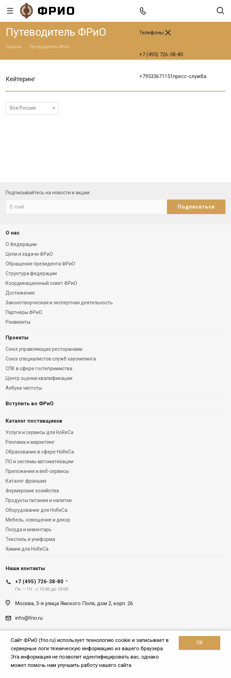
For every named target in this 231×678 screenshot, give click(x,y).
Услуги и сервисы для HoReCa (39, 432)
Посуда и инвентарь (29, 529)
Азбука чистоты (24, 388)
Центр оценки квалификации (39, 378)
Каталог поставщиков (34, 421)
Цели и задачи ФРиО (29, 254)
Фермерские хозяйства (32, 490)
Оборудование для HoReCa (37, 510)
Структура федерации (31, 273)
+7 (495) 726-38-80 (161, 54)
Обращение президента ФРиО (40, 263)
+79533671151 (172, 76)
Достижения (20, 293)
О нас (13, 233)
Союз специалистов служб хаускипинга (51, 359)
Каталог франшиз (26, 481)
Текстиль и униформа (30, 539)
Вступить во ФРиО (30, 403)
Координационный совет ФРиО (41, 283)
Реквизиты (18, 322)
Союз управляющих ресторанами (44, 349)
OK (199, 642)
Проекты (17, 337)
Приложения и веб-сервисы (37, 471)
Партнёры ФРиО (24, 312)
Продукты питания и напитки (39, 500)
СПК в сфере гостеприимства (39, 368)
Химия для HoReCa (27, 549)
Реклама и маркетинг (30, 442)
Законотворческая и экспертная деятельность (59, 302)
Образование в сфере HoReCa (40, 452)
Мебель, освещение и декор (38, 520)
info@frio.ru (29, 618)
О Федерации (21, 244)
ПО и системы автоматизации (39, 461)
